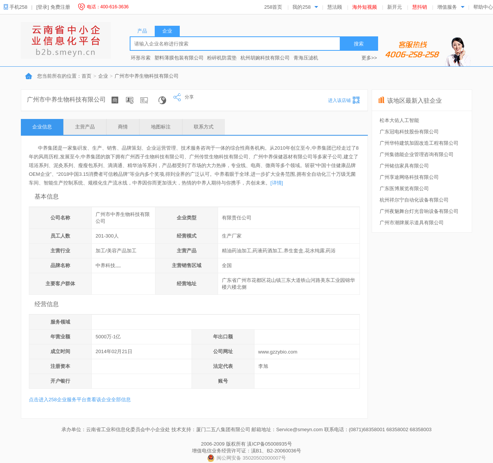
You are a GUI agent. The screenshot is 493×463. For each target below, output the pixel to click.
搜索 (359, 44)
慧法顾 (334, 7)
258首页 (273, 7)
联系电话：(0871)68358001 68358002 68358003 (378, 429)
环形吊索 (141, 58)
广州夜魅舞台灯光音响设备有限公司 (419, 211)
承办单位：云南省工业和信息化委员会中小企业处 (115, 429)
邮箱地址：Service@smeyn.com (287, 429)
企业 (103, 76)
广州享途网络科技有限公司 (409, 177)
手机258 (18, 7)
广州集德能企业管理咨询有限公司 (417, 154)
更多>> (369, 58)
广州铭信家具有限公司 (404, 166)
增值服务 (447, 7)
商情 (123, 127)
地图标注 (161, 127)
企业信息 (42, 127)
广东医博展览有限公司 (404, 188)
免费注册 (60, 7)
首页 (86, 76)
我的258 (301, 7)
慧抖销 (419, 7)
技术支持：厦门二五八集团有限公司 (210, 429)
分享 (183, 97)
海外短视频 (364, 7)
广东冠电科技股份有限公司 (409, 132)
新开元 (394, 7)
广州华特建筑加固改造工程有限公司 (419, 143)
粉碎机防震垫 (222, 58)
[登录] (42, 7)
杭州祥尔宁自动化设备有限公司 (414, 200)
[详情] (276, 183)
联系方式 (204, 127)
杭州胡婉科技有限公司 (265, 58)
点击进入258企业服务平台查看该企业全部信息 (80, 399)
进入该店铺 (339, 100)
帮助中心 (483, 7)
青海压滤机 (306, 58)
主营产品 (85, 127)
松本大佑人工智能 (399, 120)
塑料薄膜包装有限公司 (179, 58)
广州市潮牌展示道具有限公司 (412, 222)
